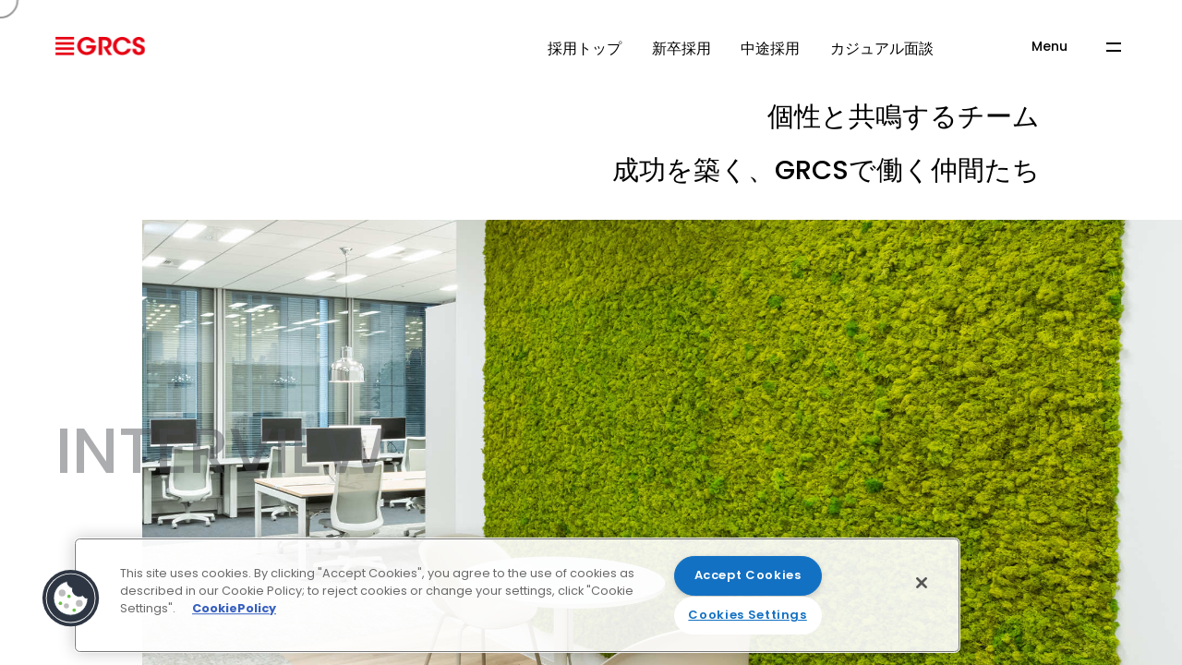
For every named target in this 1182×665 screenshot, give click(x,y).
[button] (71, 598)
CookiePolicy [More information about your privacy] (234, 608)
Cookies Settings (747, 614)
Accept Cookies (748, 575)
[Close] (921, 582)
